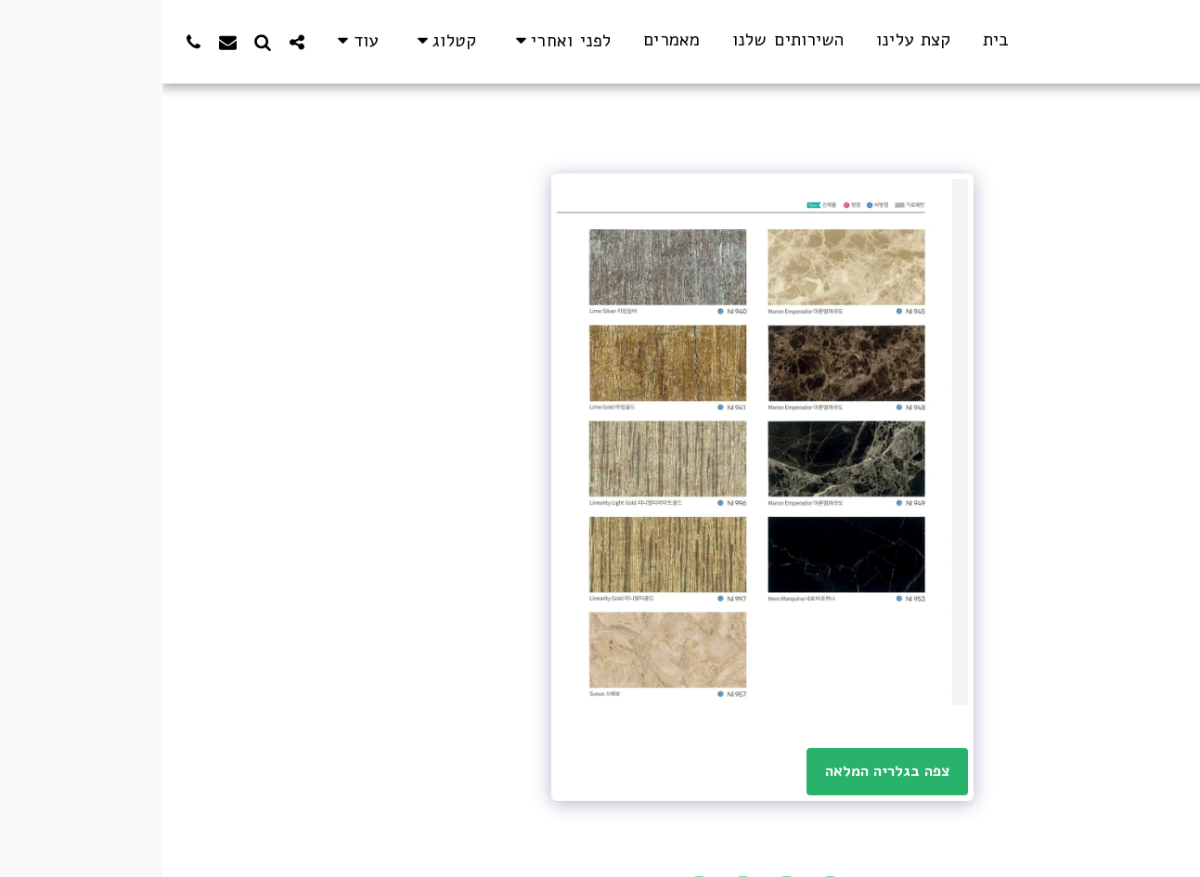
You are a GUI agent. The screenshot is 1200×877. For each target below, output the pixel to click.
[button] (397, 41)
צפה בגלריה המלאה (725, 770)
